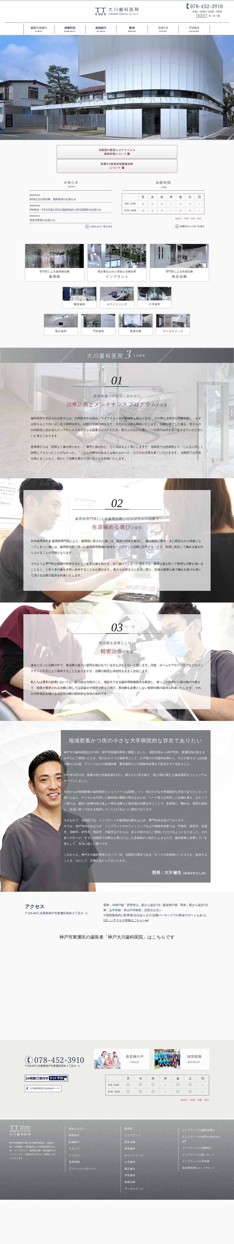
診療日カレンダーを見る (192, 212)
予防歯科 (129, 1161)
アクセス (194, 28)
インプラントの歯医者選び (200, 1116)
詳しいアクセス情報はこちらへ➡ (126, 906)
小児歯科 (129, 1148)
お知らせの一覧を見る (101, 212)
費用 (132, 28)
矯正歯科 (129, 1154)
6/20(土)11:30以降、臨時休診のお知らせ (53, 185)
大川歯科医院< (117, 11)
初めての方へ (39, 28)
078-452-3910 (204, 10)
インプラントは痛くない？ (198, 1140)
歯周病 (128, 1114)
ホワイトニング (134, 1141)
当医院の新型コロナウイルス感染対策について (80, 152)
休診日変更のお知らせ (42, 206)
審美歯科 (129, 1134)
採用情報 (74, 1148)
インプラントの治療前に (197, 1134)
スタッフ (163, 28)
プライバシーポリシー (82, 1154)
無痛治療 (129, 1168)
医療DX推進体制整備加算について (154, 152)
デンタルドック (134, 1174)
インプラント (132, 1121)
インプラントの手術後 (196, 1147)
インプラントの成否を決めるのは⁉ (201, 1125)
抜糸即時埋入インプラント (198, 1154)
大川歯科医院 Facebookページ (45, 1074)
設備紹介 (74, 1128)
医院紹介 (100, 28)
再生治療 (129, 1128)
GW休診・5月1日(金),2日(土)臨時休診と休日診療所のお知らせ (65, 195)
